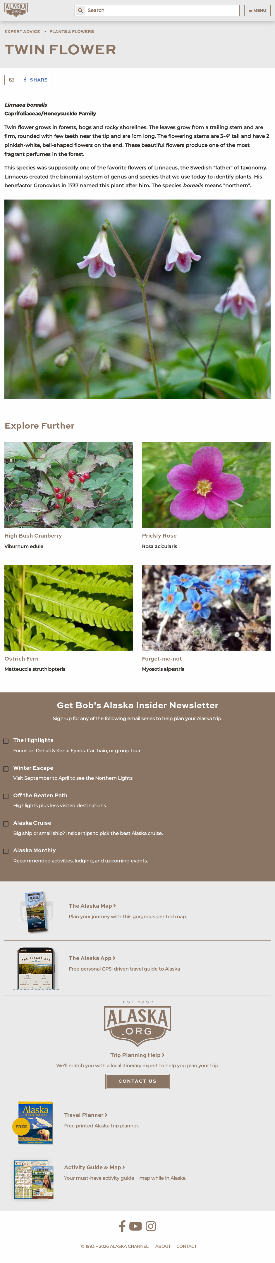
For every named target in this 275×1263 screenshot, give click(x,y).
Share (35, 80)
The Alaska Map (92, 906)
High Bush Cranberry (33, 536)
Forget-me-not (162, 659)
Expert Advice (22, 32)
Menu (257, 10)
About (163, 1246)
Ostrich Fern (21, 659)
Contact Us (137, 1081)
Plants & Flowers (71, 32)
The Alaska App (92, 958)
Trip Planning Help (137, 1055)
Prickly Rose (159, 536)
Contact (186, 1246)
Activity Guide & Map (94, 1167)
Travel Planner (86, 1115)
